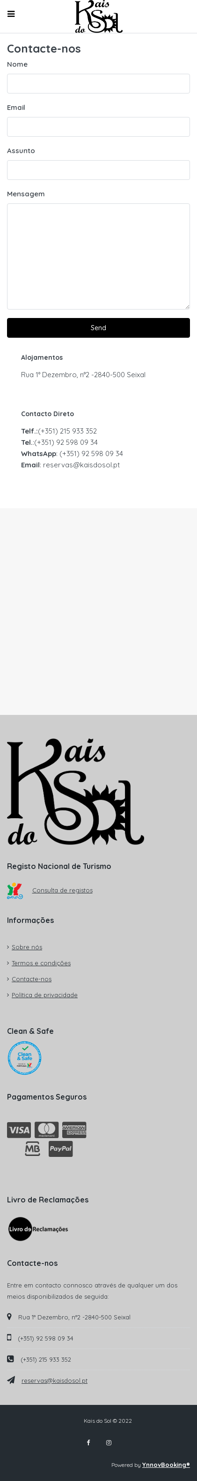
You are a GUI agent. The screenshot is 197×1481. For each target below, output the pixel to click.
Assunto (21, 150)
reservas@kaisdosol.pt (55, 1380)
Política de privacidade (45, 995)
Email (16, 107)
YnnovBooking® (166, 1464)
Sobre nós (27, 947)
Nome (17, 64)
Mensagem (26, 193)
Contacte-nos (31, 979)
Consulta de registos (50, 890)
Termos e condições (41, 963)
